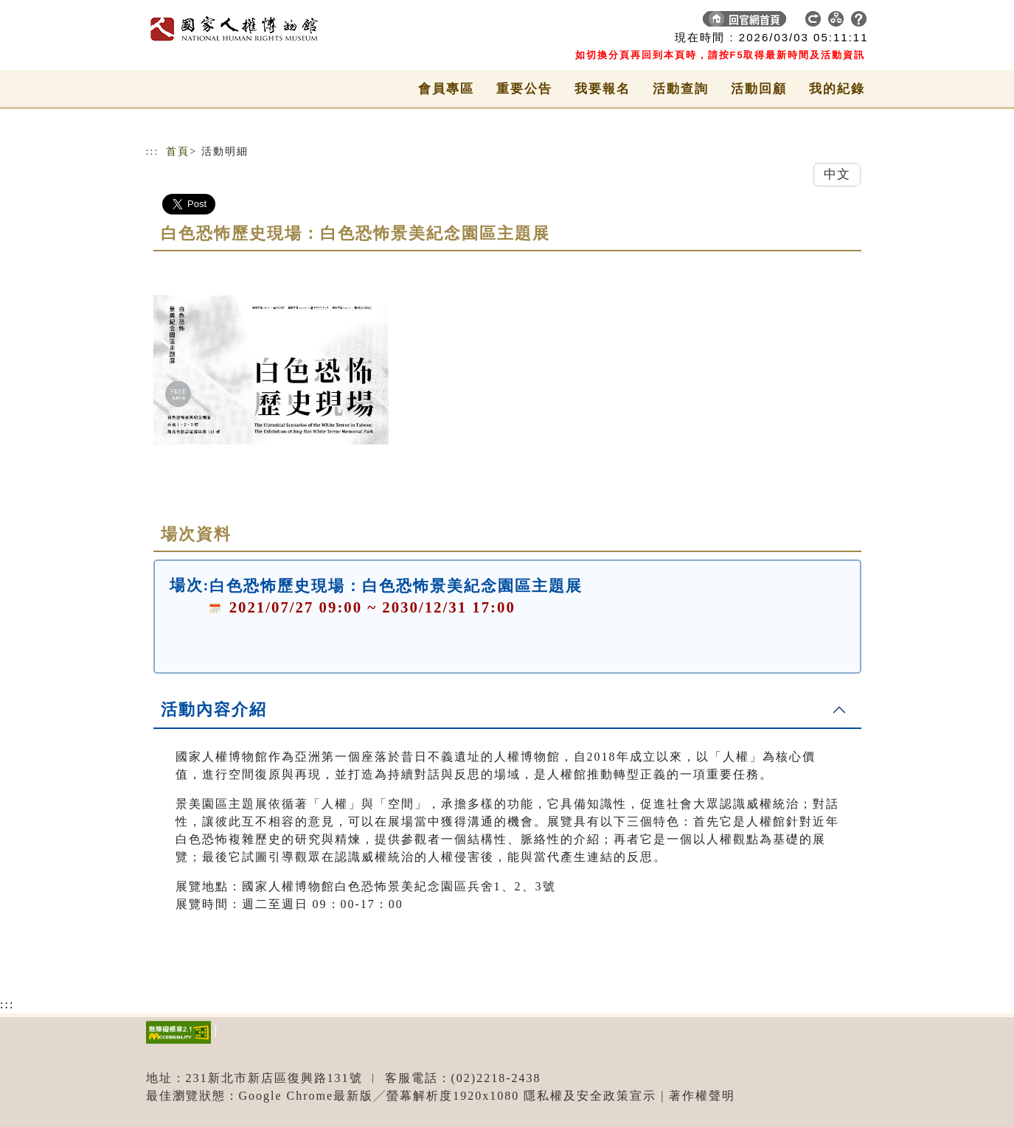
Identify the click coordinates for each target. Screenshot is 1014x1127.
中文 (837, 174)
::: (152, 151)
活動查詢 (681, 89)
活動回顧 (759, 89)
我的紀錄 (837, 89)
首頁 (178, 151)
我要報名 (602, 89)
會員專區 (446, 89)
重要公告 (524, 89)
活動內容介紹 (214, 709)
